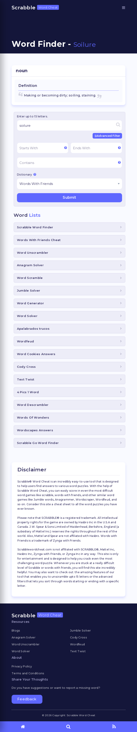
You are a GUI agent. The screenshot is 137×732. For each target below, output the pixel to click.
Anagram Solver (30, 265)
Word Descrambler (32, 405)
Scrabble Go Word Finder (38, 443)
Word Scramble (30, 278)
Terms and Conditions (28, 673)
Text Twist (25, 379)
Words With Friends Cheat (39, 240)
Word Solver (27, 316)
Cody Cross (26, 366)
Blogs (16, 630)
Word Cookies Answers (36, 354)
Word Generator (30, 303)
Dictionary (26, 174)
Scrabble (35, 7)
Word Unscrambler (32, 252)
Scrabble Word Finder (35, 227)
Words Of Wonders (33, 417)
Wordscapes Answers (35, 430)
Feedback (26, 699)
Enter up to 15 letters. (32, 116)
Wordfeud (25, 341)
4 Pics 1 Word (28, 392)
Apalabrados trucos (33, 328)
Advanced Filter (107, 135)
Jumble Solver (28, 290)
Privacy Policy (22, 666)
